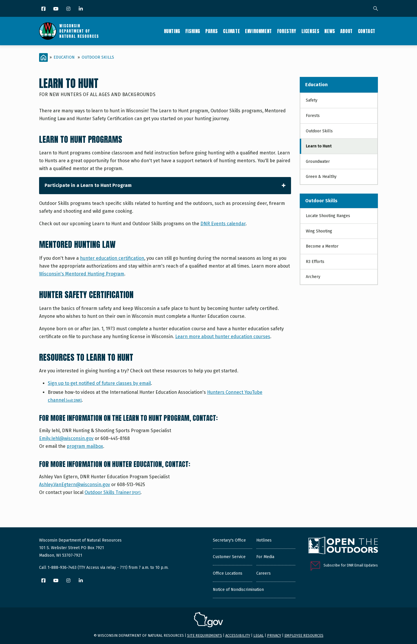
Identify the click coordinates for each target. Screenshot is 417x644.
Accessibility (237, 635)
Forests (313, 115)
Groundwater (318, 161)
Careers (263, 573)
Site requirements (204, 635)
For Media (265, 556)
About (346, 31)
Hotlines (264, 540)
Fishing (192, 31)
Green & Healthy (321, 176)
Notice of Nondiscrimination (238, 589)
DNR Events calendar (223, 223)
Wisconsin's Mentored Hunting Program (81, 274)
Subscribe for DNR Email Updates (350, 565)
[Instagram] (69, 9)
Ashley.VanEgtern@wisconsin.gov (74, 484)
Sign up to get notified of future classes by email (99, 383)
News (329, 31)
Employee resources (303, 635)
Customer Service (229, 556)
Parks (211, 31)
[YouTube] (56, 9)
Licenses (310, 31)
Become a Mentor (322, 246)
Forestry (286, 31)
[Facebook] (44, 9)
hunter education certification (112, 258)
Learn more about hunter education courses (222, 336)
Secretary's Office (229, 540)
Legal (258, 635)
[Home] (43, 57)
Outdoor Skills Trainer (112, 492)
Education (64, 57)
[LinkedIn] (81, 9)
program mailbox (85, 446)
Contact (366, 31)
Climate (231, 31)
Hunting (172, 31)
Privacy (274, 635)
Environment (258, 31)
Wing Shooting (319, 231)
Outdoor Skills (98, 57)
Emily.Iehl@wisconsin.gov (66, 438)
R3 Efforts (315, 261)
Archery (313, 276)
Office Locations (227, 573)
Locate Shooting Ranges (328, 215)
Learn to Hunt (319, 146)
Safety (311, 100)
